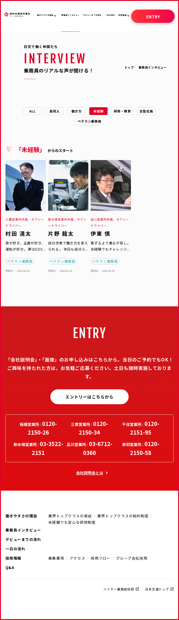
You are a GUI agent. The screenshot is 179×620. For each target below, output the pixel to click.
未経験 (98, 111)
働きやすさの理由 (21, 515)
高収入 (54, 111)
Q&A (9, 567)
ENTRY (153, 16)
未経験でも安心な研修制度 (72, 522)
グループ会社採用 (131, 558)
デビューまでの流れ (23, 539)
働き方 (76, 111)
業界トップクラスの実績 (70, 515)
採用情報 (13, 557)
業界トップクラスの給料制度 (123, 515)
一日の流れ (15, 548)
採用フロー (100, 558)
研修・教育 (122, 111)
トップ (129, 67)
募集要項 (56, 558)
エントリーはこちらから (89, 397)
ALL (32, 111)
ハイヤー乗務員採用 (118, 589)
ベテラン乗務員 (89, 121)
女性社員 (146, 111)
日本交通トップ (157, 589)
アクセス (77, 558)
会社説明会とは (89, 473)
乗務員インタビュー (23, 529)
